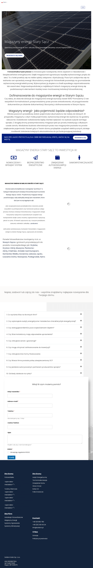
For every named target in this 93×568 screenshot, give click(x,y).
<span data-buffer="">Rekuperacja (19, 499)
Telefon (11, 411)
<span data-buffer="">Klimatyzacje (19, 493)
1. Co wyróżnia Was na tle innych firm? (21, 315)
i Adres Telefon (13, 423)
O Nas (35, 532)
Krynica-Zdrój (9, 248)
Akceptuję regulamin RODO (20, 452)
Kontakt (36, 518)
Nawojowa (22, 256)
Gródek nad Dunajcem (28, 251)
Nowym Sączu (9, 242)
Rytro (42, 256)
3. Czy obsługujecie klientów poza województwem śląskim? (30, 328)
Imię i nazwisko (14, 392)
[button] (44, 314)
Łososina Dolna (10, 256)
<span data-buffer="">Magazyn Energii (17, 483)
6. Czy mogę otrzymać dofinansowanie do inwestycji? (28, 347)
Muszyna (20, 248)
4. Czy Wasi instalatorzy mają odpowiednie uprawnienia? (29, 334)
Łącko (39, 254)
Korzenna (23, 254)
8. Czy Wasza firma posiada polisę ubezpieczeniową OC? (29, 360)
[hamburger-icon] (83, 7)
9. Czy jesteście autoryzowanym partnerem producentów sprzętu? (33, 367)
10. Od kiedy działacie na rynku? (19, 373)
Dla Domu (9, 474)
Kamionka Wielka (11, 254)
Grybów (33, 245)
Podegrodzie (33, 256)
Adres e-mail (13, 401)
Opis (9, 432)
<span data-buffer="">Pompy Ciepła (17, 506)
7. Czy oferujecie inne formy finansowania (23, 354)
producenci (34, 223)
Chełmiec (12, 251)
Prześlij (11, 457)
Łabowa (32, 254)
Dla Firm (8, 514)
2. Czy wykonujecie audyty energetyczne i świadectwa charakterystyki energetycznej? (41, 321)
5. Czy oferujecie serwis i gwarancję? (21, 341)
